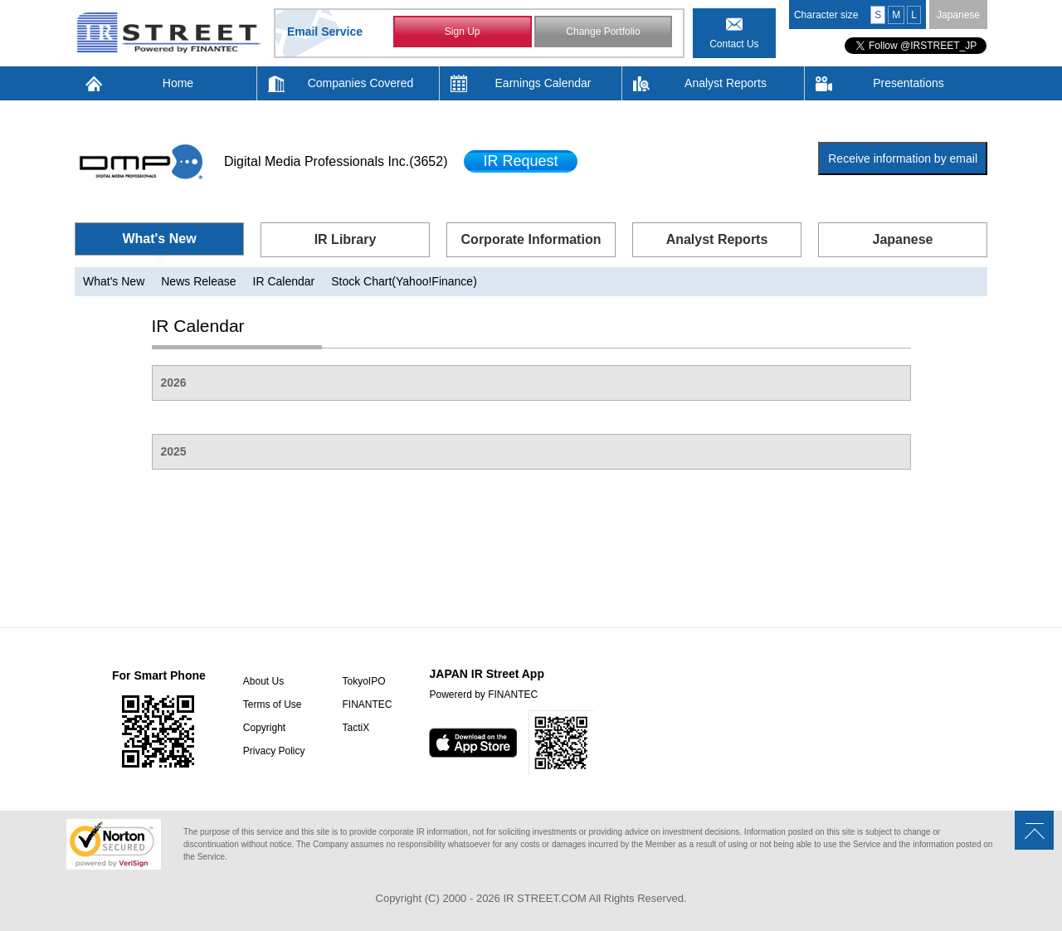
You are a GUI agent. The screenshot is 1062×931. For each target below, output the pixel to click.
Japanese (958, 15)
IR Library (345, 239)
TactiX (355, 728)
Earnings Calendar (543, 83)
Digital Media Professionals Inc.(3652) (335, 161)
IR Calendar (284, 281)
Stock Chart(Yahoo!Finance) (404, 281)
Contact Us (733, 44)
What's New (159, 239)
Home (178, 83)
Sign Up (462, 31)
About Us (263, 681)
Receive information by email (902, 158)
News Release (198, 281)
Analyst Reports (725, 83)
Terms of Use (272, 704)
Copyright (264, 728)
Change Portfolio (603, 31)
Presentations (908, 83)
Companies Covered (361, 83)
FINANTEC (367, 704)
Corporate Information (531, 239)
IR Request (520, 161)
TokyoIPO (363, 681)
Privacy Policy (274, 751)
